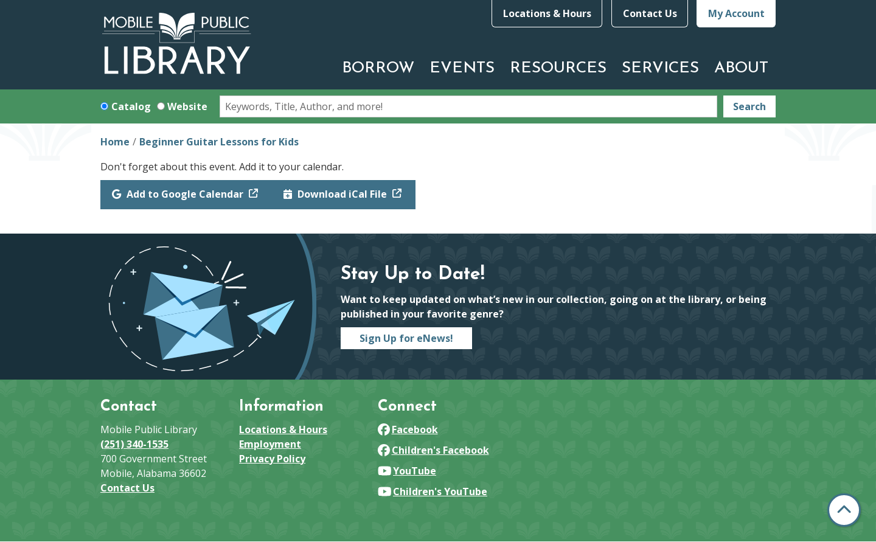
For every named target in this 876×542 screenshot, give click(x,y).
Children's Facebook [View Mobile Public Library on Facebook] (433, 450)
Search (749, 106)
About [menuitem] (741, 68)
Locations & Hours (547, 13)
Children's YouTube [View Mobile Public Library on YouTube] (432, 491)
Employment (270, 444)
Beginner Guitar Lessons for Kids (219, 141)
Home (115, 141)
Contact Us (650, 13)
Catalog (131, 106)
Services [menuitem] (660, 68)
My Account (736, 13)
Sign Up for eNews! (406, 338)
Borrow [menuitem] (378, 68)
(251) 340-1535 (134, 444)
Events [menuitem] (462, 68)
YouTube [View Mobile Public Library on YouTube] (407, 471)
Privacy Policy (272, 458)
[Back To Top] (844, 510)
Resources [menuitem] (558, 68)
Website (187, 106)
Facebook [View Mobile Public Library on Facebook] (408, 429)
